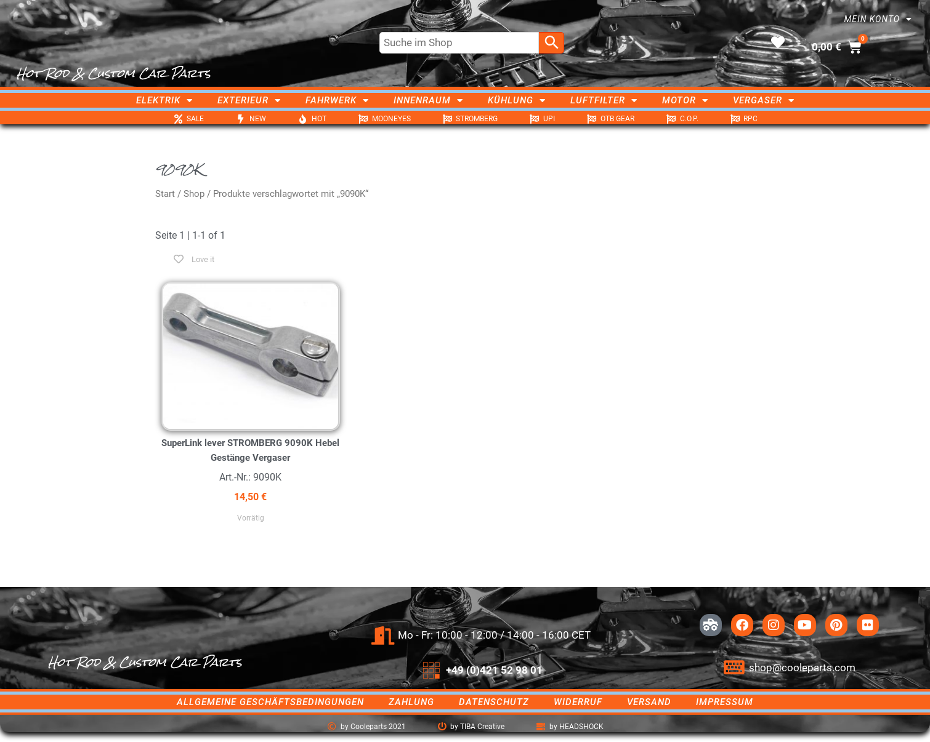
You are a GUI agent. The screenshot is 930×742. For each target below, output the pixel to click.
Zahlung (411, 702)
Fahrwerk (337, 100)
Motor (685, 100)
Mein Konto (878, 19)
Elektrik (164, 100)
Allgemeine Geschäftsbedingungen (270, 702)
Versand (649, 702)
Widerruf (578, 702)
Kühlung (517, 100)
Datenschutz (494, 702)
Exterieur (249, 100)
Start (165, 193)
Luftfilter (603, 100)
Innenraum (428, 100)
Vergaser (764, 100)
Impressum (724, 702)
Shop (194, 193)
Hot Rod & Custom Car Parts (114, 73)
